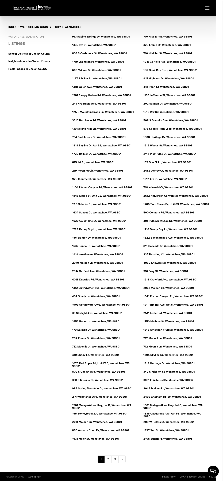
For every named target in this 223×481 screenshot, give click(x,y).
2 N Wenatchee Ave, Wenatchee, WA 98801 (99, 396)
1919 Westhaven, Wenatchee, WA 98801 (97, 254)
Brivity (21, 476)
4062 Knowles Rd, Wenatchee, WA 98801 (169, 262)
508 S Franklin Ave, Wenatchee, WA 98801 (170, 120)
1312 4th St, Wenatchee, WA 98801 (165, 179)
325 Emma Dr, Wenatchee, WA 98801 (167, 45)
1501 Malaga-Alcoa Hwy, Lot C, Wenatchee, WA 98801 (173, 406)
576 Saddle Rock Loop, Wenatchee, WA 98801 (172, 128)
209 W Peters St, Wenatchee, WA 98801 (168, 422)
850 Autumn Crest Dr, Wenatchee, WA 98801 (100, 430)
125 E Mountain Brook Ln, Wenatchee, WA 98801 (103, 112)
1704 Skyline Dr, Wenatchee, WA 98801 (168, 355)
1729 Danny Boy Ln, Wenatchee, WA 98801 (99, 229)
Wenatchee (73, 27)
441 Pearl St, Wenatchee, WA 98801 (166, 87)
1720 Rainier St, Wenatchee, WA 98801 (96, 154)
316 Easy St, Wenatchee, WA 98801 (165, 271)
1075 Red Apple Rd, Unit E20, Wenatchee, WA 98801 (101, 365)
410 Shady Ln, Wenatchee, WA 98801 (95, 355)
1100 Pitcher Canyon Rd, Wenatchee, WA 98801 (102, 187)
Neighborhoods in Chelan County (29, 61)
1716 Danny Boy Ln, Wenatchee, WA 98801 (170, 229)
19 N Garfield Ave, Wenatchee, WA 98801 (169, 61)
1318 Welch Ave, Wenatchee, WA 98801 (97, 87)
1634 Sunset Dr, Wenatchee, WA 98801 (96, 212)
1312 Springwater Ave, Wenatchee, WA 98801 (101, 288)
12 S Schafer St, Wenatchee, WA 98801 (96, 204)
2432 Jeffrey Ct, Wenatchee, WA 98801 (168, 170)
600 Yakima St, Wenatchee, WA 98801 (96, 70)
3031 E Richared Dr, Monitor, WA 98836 (168, 380)
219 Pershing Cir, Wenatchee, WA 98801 (97, 170)
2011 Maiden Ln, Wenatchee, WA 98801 (97, 422)
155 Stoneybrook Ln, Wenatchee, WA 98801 (99, 413)
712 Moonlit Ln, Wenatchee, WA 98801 (167, 338)
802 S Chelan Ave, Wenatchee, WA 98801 (98, 371)
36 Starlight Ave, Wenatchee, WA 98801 (97, 313)
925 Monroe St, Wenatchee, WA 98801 (96, 179)
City (58, 27)
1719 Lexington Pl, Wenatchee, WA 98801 (98, 61)
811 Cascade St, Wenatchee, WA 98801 (168, 246)
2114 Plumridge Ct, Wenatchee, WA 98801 (170, 154)
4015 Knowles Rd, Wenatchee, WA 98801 (98, 279)
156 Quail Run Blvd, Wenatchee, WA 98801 (170, 70)
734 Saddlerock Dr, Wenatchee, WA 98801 (99, 137)
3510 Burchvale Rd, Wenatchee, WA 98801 (99, 120)
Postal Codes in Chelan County (27, 69)
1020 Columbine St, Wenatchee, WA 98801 (99, 221)
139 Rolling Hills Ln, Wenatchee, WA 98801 (99, 128)
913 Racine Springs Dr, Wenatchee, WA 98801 (101, 36)
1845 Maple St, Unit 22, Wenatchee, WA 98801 (101, 195)
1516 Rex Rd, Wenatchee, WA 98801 (166, 112)
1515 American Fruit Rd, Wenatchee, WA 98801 (173, 329)
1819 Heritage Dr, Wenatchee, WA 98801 (169, 363)
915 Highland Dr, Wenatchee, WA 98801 (168, 78)
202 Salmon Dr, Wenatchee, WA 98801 (168, 103)
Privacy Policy (168, 476)
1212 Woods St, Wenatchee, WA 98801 (167, 145)
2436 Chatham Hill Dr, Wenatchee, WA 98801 (172, 396)
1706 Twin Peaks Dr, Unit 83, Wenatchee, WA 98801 (176, 204)
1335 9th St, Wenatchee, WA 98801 (94, 45)
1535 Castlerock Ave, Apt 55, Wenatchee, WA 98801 (172, 415)
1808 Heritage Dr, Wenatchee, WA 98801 (169, 137)
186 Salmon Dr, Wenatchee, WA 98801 (96, 237)
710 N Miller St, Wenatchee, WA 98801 (167, 36)
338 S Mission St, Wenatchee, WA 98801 (97, 380)
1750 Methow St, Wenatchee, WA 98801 (168, 321)
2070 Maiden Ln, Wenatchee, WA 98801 (97, 262)
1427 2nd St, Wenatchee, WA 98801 (166, 430)
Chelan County (39, 27)
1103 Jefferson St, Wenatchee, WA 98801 (169, 95)
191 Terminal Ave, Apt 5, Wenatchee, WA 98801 (173, 304)
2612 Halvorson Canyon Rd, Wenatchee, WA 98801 (175, 195)
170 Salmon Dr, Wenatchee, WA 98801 (96, 329)
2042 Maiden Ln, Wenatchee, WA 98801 (168, 388)
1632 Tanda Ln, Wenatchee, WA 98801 (96, 246)
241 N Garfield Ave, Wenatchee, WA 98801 (99, 103)
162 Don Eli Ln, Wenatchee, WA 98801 (167, 162)
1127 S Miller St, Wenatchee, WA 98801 (97, 78)
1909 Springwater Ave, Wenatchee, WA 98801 (101, 304)
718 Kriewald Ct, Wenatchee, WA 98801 (168, 187)
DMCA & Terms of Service (192, 476)
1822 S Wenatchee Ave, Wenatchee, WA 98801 (173, 237)
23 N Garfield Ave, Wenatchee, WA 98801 (98, 271)
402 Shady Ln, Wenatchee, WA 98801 (96, 296)
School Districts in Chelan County (29, 54)
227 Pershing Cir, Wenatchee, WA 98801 (169, 254)
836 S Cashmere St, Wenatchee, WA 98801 (99, 53)
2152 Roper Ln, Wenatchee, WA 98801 (96, 321)
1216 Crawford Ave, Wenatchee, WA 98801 (170, 279)
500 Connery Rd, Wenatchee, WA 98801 (168, 212)
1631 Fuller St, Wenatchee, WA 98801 (95, 438)
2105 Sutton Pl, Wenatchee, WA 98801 (167, 438)
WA (22, 27)
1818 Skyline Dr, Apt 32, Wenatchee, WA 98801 (101, 145)
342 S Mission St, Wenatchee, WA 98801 (169, 371)
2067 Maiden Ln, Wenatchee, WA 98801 (168, 288)
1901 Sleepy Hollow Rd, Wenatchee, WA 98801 (101, 95)
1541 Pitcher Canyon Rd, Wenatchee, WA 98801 (173, 296)
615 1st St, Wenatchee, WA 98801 (93, 162)
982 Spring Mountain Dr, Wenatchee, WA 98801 (102, 388)
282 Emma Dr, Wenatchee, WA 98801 (96, 338)
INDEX (12, 27)
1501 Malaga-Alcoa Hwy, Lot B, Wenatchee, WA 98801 (101, 406)
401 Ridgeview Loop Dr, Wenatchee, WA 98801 (172, 221)
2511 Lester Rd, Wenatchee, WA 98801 (167, 313)
